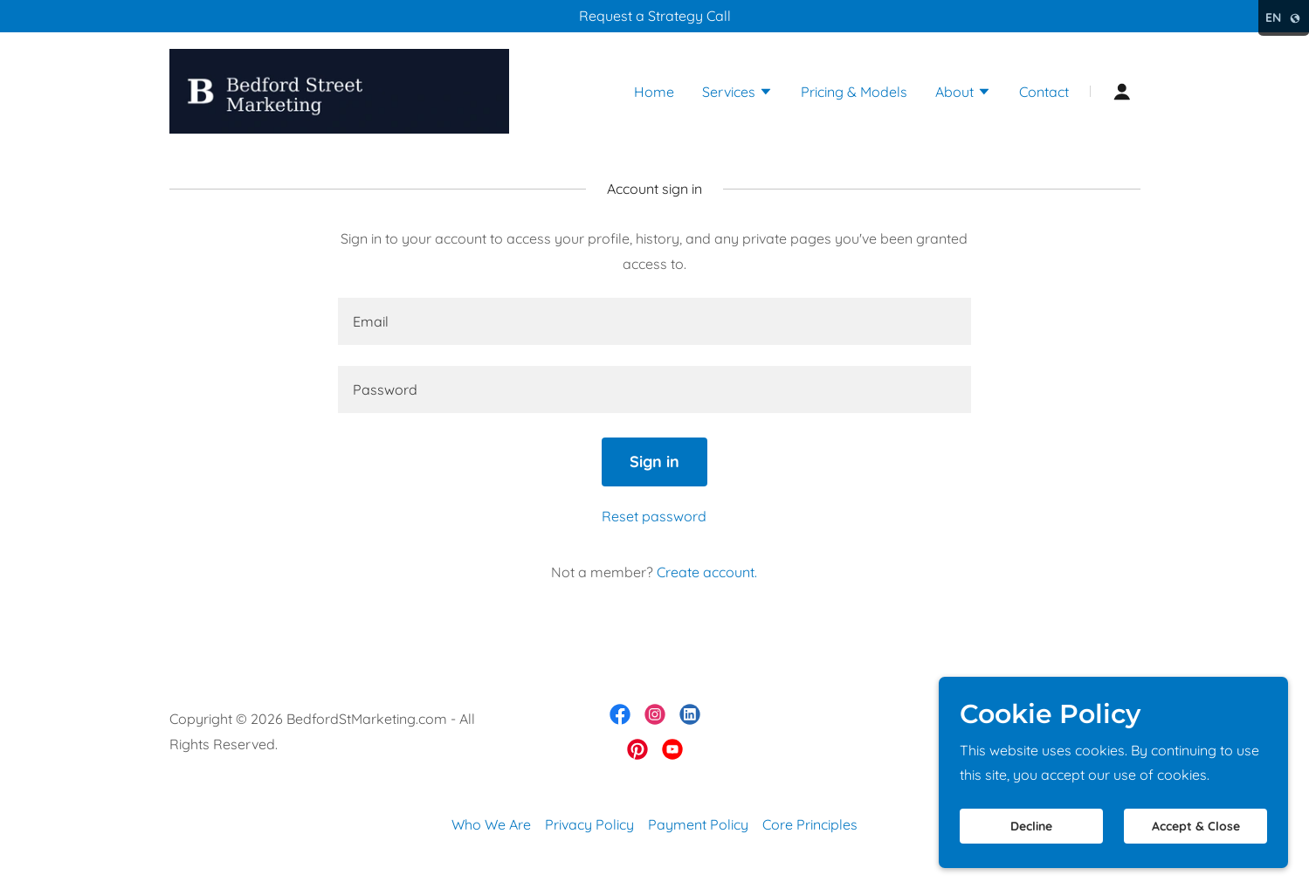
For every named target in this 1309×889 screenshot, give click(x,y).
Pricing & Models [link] (854, 91)
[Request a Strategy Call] (654, 16)
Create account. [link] (707, 572)
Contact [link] (1044, 91)
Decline (1031, 826)
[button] (737, 93)
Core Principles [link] (810, 824)
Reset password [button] (654, 516)
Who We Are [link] (491, 824)
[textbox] (654, 321)
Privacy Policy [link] (589, 824)
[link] (339, 90)
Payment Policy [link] (698, 824)
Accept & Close (1196, 826)
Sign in (654, 461)
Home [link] (654, 91)
